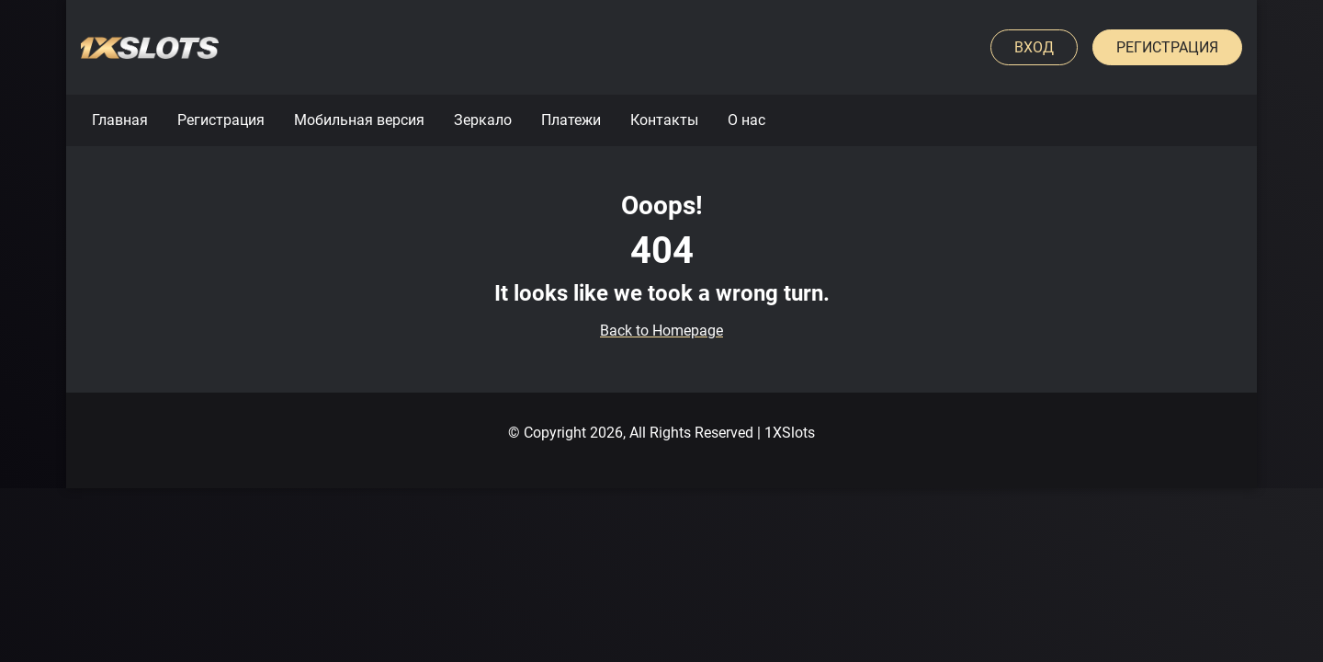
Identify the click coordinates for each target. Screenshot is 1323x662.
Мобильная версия (359, 120)
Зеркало (483, 120)
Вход (1034, 47)
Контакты (664, 120)
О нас (746, 120)
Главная (120, 120)
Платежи (571, 120)
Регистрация (1167, 47)
